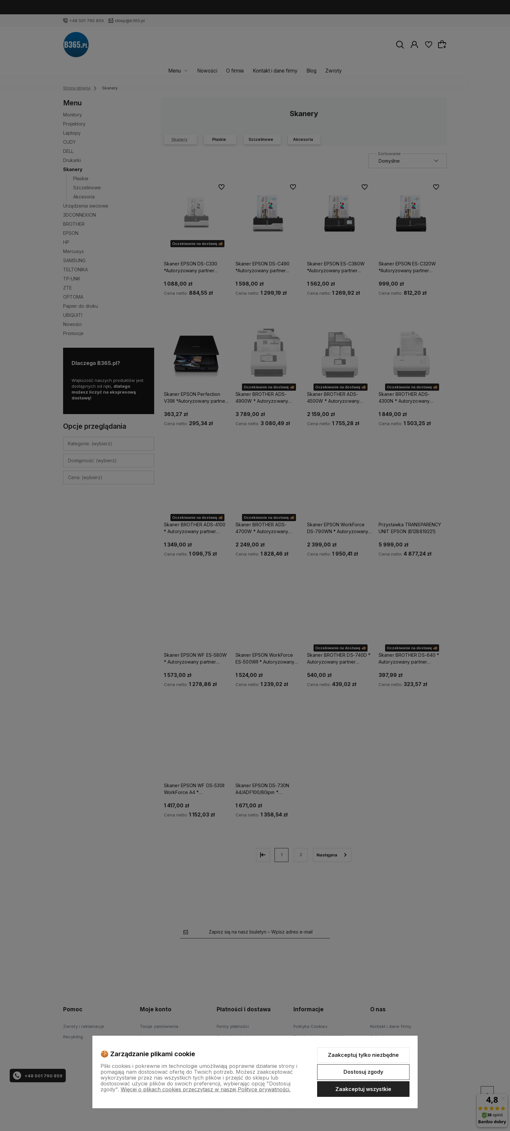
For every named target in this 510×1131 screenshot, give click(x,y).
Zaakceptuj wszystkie (363, 1089)
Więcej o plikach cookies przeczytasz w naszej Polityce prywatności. (205, 1089)
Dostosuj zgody (363, 1072)
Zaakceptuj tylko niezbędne (363, 1055)
